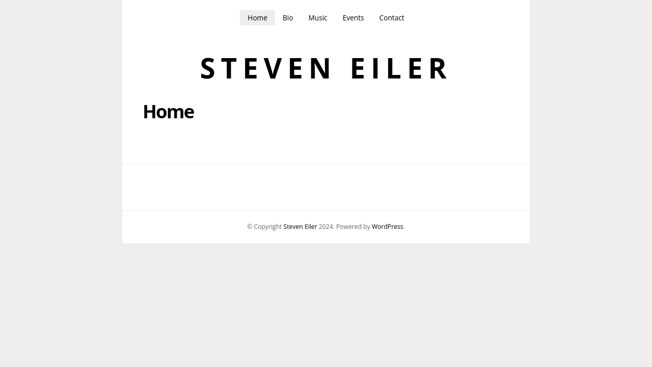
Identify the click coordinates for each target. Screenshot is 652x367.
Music (317, 17)
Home (257, 17)
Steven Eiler (326, 68)
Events (353, 17)
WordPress (387, 226)
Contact (391, 17)
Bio (288, 17)
